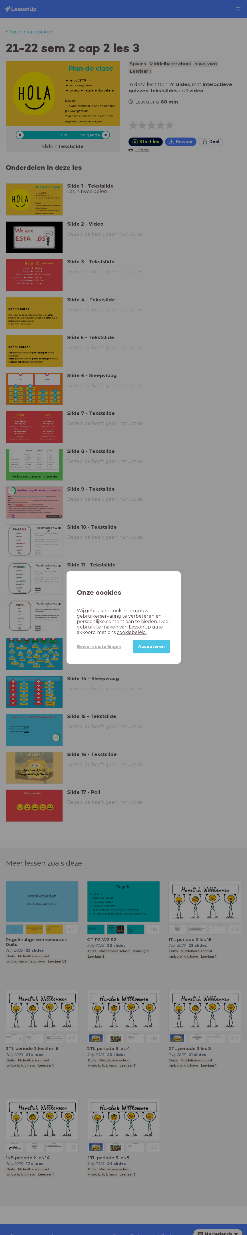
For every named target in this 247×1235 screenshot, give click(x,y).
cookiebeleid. (132, 632)
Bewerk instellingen (99, 646)
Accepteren (151, 646)
